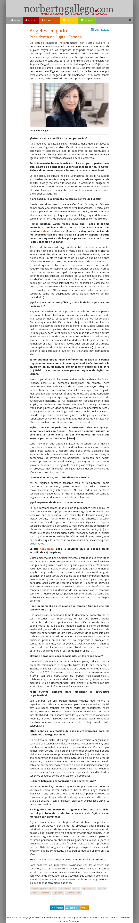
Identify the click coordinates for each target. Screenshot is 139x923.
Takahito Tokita (73, 892)
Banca (52, 888)
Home (15, 20)
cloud (75, 888)
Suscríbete (72, 907)
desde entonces (53, 231)
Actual (30, 20)
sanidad (45, 892)
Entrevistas (49, 20)
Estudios (69, 20)
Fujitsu (102, 888)
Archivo (87, 20)
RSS (84, 907)
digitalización (88, 888)
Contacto (57, 907)
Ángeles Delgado (38, 888)
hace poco (47, 548)
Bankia (61, 431)
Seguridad (58, 892)
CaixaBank (64, 888)
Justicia (34, 892)
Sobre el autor (14, 917)
